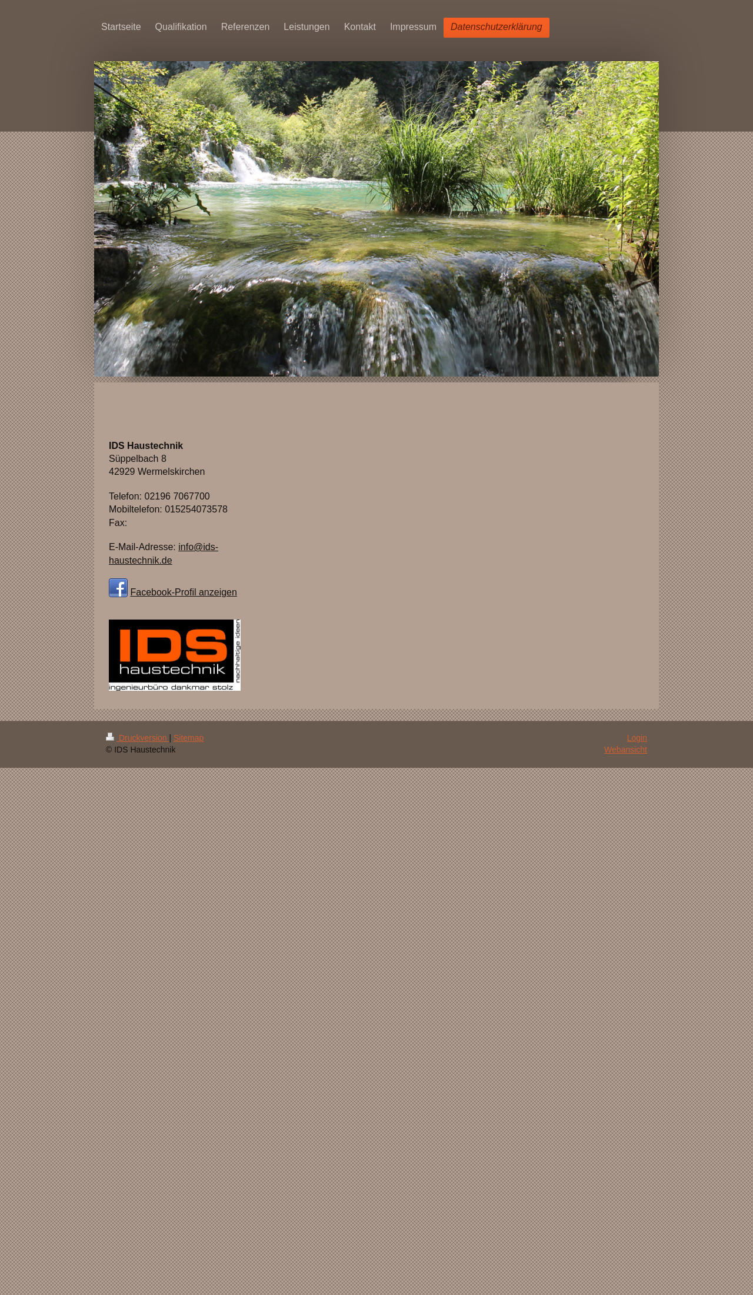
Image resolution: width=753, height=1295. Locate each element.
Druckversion (137, 738)
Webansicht (625, 749)
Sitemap (189, 738)
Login (637, 738)
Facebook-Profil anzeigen (183, 592)
